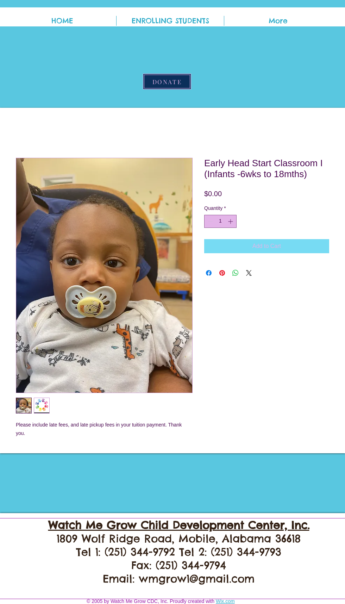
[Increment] (231, 221)
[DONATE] (167, 81)
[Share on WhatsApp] (235, 273)
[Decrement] (209, 221)
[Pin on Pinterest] (222, 273)
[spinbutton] (220, 221)
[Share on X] (249, 273)
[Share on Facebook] (209, 273)
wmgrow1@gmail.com (197, 578)
